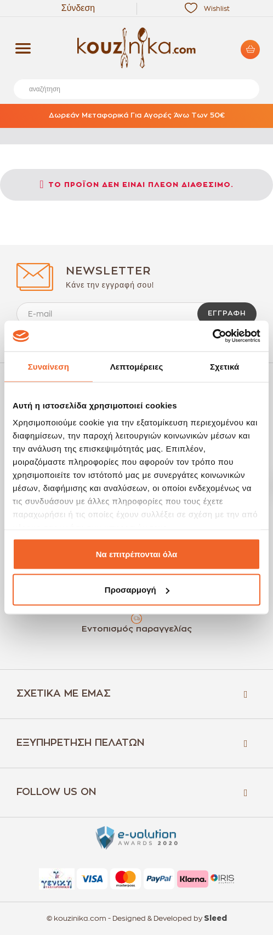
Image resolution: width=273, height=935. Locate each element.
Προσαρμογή (137, 589)
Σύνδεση (78, 8)
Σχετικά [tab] (224, 366)
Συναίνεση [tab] (48, 366)
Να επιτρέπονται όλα (137, 553)
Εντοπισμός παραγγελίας (137, 629)
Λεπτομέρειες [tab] (136, 366)
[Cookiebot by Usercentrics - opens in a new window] (212, 336)
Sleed (215, 918)
